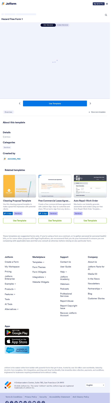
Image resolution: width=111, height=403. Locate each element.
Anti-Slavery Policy (80, 395)
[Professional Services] (68, 295)
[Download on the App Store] (16, 340)
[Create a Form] (12, 262)
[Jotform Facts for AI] (96, 268)
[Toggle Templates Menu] (38, 262)
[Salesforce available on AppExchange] (16, 348)
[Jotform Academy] (68, 278)
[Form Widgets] (39, 272)
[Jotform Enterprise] (13, 277)
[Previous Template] (20, 103)
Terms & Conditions (13, 395)
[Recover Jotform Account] (68, 314)
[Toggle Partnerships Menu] (95, 288)
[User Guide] (65, 266)
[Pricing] (8, 271)
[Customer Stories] (96, 298)
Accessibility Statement (59, 395)
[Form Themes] (38, 267)
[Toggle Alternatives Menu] (12, 309)
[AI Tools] (8, 304)
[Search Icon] (106, 15)
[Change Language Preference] (95, 384)
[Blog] (90, 293)
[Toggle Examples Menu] (10, 284)
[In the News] (94, 279)
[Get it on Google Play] (16, 332)
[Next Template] (90, 103)
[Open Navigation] (107, 4)
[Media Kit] (92, 274)
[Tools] (7, 299)
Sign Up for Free (99, 4)
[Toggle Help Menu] (63, 271)
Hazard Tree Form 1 (12, 19)
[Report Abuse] (66, 301)
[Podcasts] (64, 289)
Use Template (55, 103)
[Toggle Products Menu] (10, 289)
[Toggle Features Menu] (10, 294)
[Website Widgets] (40, 282)
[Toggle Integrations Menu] (39, 277)
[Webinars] (64, 284)
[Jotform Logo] (9, 4)
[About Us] (92, 262)
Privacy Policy (31, 395)
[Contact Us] (65, 262)
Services (7, 147)
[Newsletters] (94, 283)
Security (43, 395)
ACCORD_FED (14, 159)
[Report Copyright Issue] (68, 307)
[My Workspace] (12, 266)
